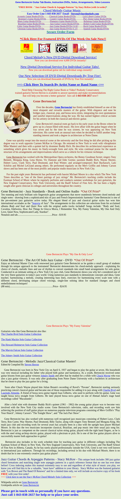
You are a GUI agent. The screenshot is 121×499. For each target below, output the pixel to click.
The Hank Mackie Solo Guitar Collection (21, 339)
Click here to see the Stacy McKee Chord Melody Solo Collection (38, 477)
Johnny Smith (47, 375)
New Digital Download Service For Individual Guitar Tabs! (60, 66)
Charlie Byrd (109, 390)
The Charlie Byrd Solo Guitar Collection (21, 334)
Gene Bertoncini (63, 107)
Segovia (36, 203)
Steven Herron (32, 364)
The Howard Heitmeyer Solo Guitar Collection (24, 344)
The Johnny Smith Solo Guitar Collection (21, 355)
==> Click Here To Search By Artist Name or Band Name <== (60, 84)
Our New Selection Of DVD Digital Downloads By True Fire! (60, 75)
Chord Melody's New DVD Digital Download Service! (60, 57)
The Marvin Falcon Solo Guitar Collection (22, 350)
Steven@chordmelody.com (85, 13)
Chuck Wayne (103, 375)
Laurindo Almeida (10, 393)
